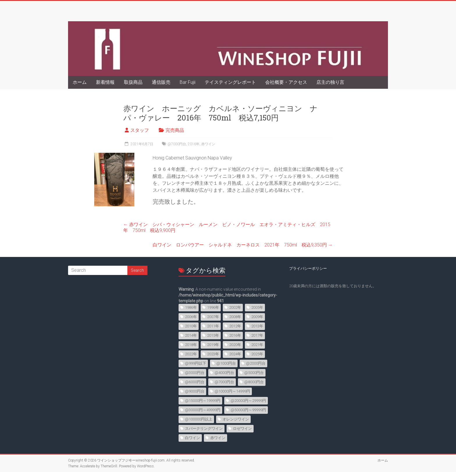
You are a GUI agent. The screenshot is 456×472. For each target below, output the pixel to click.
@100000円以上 (198, 419)
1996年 (213, 307)
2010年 (191, 326)
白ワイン (192, 438)
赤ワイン (208, 144)
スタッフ (139, 130)
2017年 (257, 335)
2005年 (257, 307)
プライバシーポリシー (308, 268)
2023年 (213, 354)
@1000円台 (226, 363)
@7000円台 (177, 144)
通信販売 (161, 82)
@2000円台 (256, 363)
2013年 (257, 326)
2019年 (213, 345)
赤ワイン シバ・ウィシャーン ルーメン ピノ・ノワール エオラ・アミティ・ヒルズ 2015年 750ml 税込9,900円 (226, 227)
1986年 (191, 307)
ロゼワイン (242, 428)
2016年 (194, 144)
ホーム (80, 82)
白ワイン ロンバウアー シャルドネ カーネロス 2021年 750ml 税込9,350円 (243, 245)
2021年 (257, 345)
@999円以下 (195, 363)
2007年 (213, 317)
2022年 (191, 354)
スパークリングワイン (204, 428)
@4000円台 (224, 372)
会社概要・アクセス (286, 82)
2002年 (235, 307)
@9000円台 (194, 391)
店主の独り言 (330, 82)
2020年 (235, 345)
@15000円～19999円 (202, 400)
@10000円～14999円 (232, 391)
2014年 (191, 335)
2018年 (191, 345)
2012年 (235, 326)
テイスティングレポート (230, 82)
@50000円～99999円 (248, 410)
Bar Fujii (187, 82)
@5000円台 (254, 372)
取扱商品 (133, 82)
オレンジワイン (235, 419)
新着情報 (105, 82)
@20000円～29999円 (248, 400)
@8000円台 (254, 382)
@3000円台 (194, 372)
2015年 (213, 335)
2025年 (257, 354)
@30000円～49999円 (202, 410)
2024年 (235, 354)
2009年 (257, 317)
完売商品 (174, 130)
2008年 (235, 317)
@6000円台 (194, 382)
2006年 (191, 317)
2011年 (213, 326)
